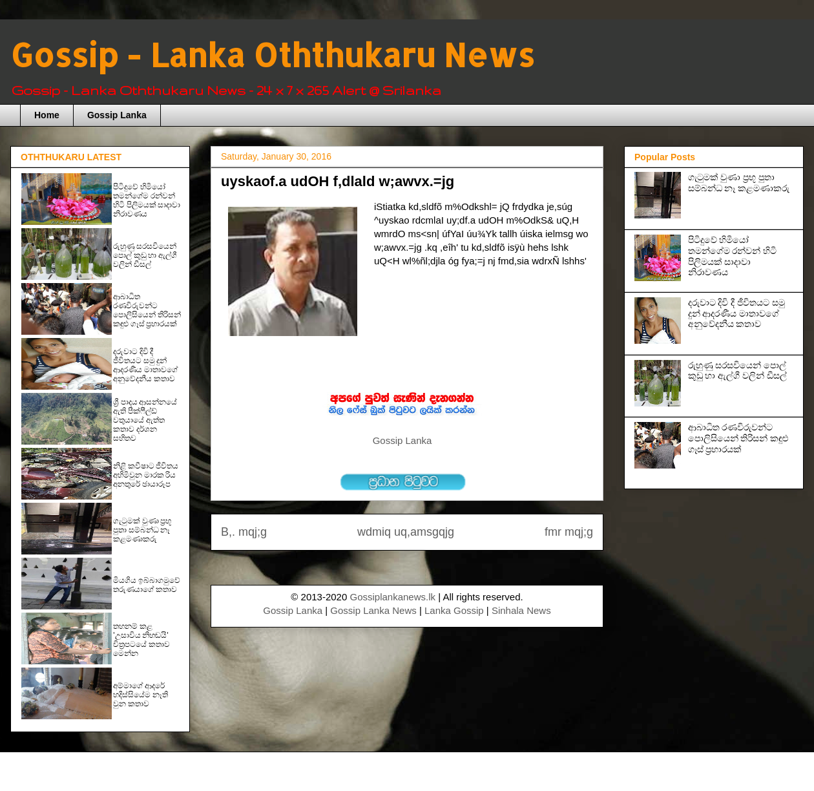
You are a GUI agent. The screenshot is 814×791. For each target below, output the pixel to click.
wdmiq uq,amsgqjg (405, 531)
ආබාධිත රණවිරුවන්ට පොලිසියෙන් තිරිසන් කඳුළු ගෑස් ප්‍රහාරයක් (147, 310)
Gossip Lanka (117, 115)
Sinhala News (521, 610)
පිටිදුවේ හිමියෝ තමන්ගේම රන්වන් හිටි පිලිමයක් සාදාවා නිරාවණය (146, 200)
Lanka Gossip (454, 610)
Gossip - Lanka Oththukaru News (272, 54)
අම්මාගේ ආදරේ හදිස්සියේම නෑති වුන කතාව (140, 694)
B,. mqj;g (244, 531)
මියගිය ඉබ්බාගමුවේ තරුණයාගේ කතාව (146, 585)
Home (46, 115)
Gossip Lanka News (373, 610)
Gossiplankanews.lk (392, 596)
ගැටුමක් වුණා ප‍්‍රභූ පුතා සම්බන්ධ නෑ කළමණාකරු (142, 529)
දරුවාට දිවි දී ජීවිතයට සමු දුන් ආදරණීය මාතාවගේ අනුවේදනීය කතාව (145, 365)
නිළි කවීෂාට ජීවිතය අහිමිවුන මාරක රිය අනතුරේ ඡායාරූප (145, 475)
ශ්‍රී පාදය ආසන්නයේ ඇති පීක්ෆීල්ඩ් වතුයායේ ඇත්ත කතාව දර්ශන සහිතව (145, 420)
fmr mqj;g (569, 531)
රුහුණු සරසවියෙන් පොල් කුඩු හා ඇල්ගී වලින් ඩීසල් (145, 255)
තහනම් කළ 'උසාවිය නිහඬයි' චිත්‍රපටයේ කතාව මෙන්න (141, 640)
